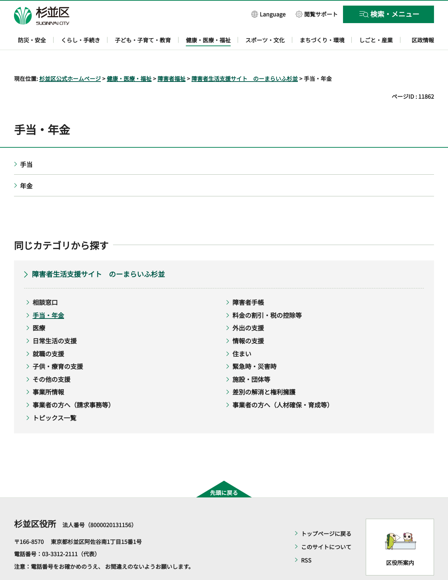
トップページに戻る (326, 513)
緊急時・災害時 (254, 346)
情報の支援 (248, 320)
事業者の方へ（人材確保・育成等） (282, 384)
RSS (306, 540)
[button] (268, 14)
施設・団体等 (251, 358)
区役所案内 (400, 542)
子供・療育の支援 (58, 346)
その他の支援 (51, 358)
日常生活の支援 (55, 320)
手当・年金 (48, 294)
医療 (39, 307)
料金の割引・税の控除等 (267, 294)
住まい (241, 333)
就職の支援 (48, 333)
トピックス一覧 (54, 397)
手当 (26, 143)
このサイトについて (326, 526)
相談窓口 (45, 282)
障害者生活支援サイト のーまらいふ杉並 (244, 58)
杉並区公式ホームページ (70, 58)
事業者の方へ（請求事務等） (73, 384)
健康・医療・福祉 (129, 58)
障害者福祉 (172, 58)
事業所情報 (48, 371)
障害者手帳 (248, 282)
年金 (26, 165)
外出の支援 (248, 307)
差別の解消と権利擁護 (263, 371)
